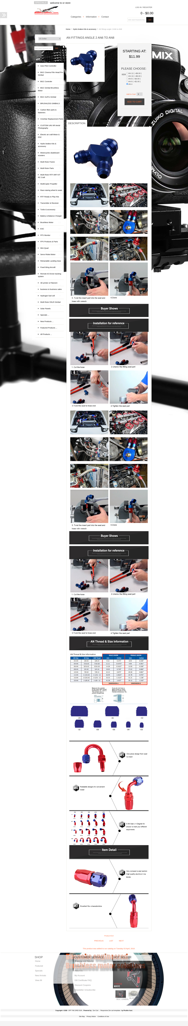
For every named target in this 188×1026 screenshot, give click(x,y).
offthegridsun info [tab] (132, 123)
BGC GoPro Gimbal (50, 97)
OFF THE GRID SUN (75, 1010)
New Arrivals (40, 975)
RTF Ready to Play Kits (50, 198)
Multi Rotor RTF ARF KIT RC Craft (49, 176)
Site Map (82, 1016)
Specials (41, 2)
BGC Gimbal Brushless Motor (49, 89)
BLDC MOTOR (136, 998)
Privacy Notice (91, 1016)
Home (68, 29)
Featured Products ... (48, 328)
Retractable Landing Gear (50, 262)
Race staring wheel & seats (51, 191)
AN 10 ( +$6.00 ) (134, 76)
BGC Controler (50, 81)
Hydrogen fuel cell (50, 295)
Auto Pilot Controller (50, 67)
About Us (78, 971)
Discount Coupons (82, 985)
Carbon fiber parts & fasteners (49, 111)
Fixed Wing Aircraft (50, 267)
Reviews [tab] (109, 123)
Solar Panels (50, 308)
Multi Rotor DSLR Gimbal (50, 303)
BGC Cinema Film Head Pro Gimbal (50, 73)
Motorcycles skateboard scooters (49, 154)
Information (91, 17)
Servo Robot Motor (50, 254)
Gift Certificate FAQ (82, 980)
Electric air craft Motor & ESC (49, 136)
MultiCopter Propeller (50, 185)
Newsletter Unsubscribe (84, 990)
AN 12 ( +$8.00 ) (134, 73)
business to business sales (51, 290)
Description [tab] (76, 123)
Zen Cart (95, 1010)
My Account (79, 975)
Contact (105, 17)
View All (38, 980)
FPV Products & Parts (50, 243)
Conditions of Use (103, 1016)
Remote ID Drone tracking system (49, 275)
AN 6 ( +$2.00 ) (134, 81)
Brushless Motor (50, 222)
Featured (39, 966)
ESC (50, 228)
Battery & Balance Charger (51, 217)
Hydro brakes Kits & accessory (84, 29)
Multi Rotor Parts (50, 168)
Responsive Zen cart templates (110, 1010)
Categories (76, 17)
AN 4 (130, 84)
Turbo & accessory (50, 209)
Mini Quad (50, 248)
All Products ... (46, 334)
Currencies (45, 31)
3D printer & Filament (50, 284)
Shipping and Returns (84, 961)
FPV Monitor (50, 235)
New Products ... (47, 321)
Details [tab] (94, 123)
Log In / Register (143, 7)
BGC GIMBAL (123, 999)
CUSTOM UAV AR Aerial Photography (49, 127)
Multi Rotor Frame (50, 162)
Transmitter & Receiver (50, 204)
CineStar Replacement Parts (51, 120)
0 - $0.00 (147, 13)
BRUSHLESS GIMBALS (50, 104)
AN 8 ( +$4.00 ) (134, 79)
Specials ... (44, 315)
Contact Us (79, 966)
